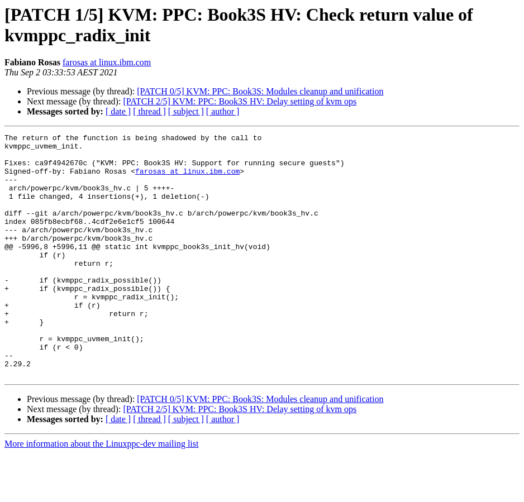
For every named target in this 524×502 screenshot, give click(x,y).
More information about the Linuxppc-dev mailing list (101, 492)
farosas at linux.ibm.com (107, 62)
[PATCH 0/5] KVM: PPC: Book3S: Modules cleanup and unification (260, 91)
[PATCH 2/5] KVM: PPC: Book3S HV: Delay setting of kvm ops (239, 101)
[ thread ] (149, 111)
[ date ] (118, 111)
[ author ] (223, 111)
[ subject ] (186, 111)
